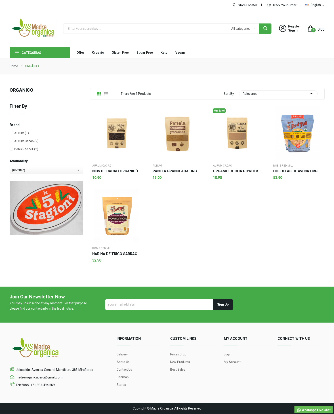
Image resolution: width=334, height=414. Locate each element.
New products (180, 362)
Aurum (21, 133)
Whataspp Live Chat (314, 410)
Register (294, 26)
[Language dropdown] (315, 5)
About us (123, 362)
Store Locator (244, 5)
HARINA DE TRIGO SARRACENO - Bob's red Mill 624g (116, 254)
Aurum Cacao (26, 141)
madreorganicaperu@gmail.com (39, 377)
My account (232, 362)
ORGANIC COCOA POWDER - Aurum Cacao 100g (237, 171)
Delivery (122, 354)
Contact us (124, 369)
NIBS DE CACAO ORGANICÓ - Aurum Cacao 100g (116, 171)
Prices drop (178, 354)
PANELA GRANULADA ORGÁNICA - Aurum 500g (177, 171)
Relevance (278, 93)
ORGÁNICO (21, 90)
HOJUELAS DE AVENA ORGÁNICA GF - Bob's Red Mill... (297, 171)
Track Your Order (281, 5)
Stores (121, 385)
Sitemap (123, 377)
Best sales (177, 369)
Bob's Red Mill (26, 149)
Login (227, 354)
